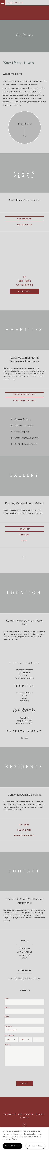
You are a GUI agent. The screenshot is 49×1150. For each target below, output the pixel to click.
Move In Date (9, 1035)
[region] (24, 1138)
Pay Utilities (24, 830)
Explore (25, 124)
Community (24, 529)
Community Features (24, 395)
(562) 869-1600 (15, 2)
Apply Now (24, 291)
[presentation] (19, 1072)
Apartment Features (24, 401)
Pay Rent (24, 825)
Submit (24, 1083)
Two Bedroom (24, 225)
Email (7, 1007)
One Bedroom (24, 219)
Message (8, 1045)
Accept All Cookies (12, 1146)
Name (7, 998)
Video (24, 540)
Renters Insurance (24, 835)
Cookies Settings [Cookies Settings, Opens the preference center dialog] (35, 1146)
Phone (7, 1017)
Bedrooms (8, 1026)
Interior (24, 535)
